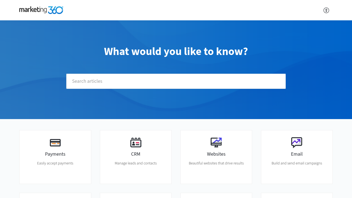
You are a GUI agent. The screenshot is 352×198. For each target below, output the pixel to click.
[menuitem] (326, 10)
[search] (176, 81)
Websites (216, 154)
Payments (55, 154)
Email (297, 154)
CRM (136, 154)
